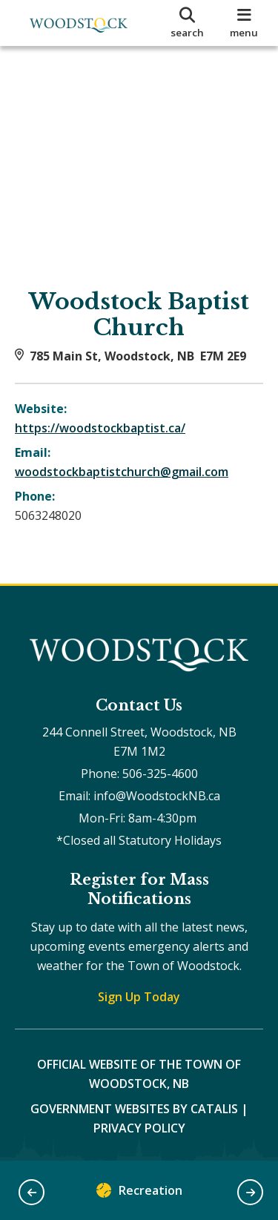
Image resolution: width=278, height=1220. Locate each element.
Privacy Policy (139, 1128)
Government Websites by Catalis (134, 1109)
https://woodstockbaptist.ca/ (100, 428)
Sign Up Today (139, 997)
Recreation (139, 1193)
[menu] (244, 23)
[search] (187, 23)
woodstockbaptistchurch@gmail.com (121, 472)
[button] (31, 1192)
